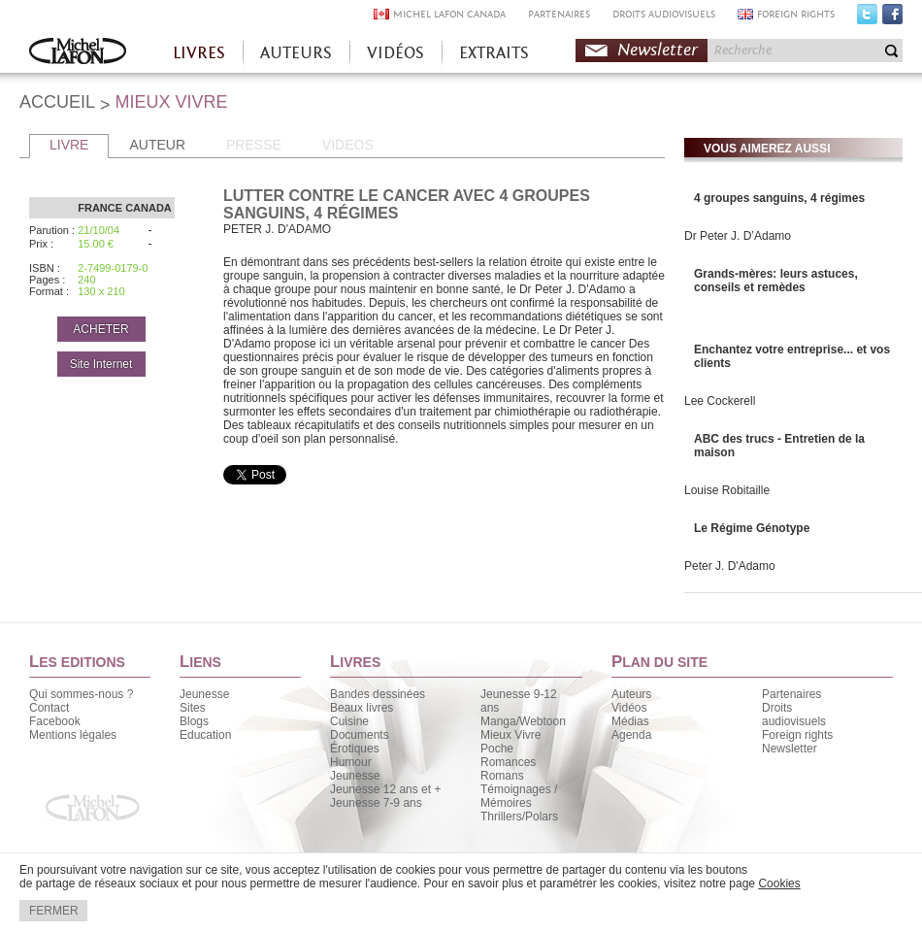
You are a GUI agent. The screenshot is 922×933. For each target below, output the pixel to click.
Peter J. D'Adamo (729, 566)
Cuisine (349, 721)
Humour (351, 762)
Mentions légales (72, 735)
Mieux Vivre (510, 735)
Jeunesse (204, 694)
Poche (496, 748)
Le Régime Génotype (751, 528)
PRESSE (253, 144)
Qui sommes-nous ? (81, 694)
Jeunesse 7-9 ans (376, 803)
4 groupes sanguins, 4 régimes (779, 198)
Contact (49, 708)
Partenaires (791, 694)
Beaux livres (361, 708)
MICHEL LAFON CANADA (449, 14)
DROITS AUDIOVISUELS (663, 14)
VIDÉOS (395, 53)
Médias (630, 721)
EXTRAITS (494, 53)
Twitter (867, 18)
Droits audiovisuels (794, 714)
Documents (359, 735)
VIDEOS (348, 144)
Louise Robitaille (727, 490)
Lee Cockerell (719, 401)
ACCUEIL (57, 102)
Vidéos (628, 708)
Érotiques (354, 748)
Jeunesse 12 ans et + (385, 789)
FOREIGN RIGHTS (796, 14)
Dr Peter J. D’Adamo (737, 236)
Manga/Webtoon (523, 721)
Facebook (892, 18)
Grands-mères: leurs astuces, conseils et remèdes (776, 280)
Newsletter (657, 50)
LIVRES (199, 53)
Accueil (77, 53)
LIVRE (68, 144)
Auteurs (631, 694)
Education (205, 735)
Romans (502, 776)
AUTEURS (296, 53)
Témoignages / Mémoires (518, 796)
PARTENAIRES (559, 14)
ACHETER (100, 329)
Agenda (631, 735)
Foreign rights (797, 735)
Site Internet (101, 364)
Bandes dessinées (377, 694)
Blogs (194, 721)
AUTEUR (157, 144)
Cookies (779, 883)
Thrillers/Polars (519, 816)
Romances (508, 762)
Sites (193, 708)
